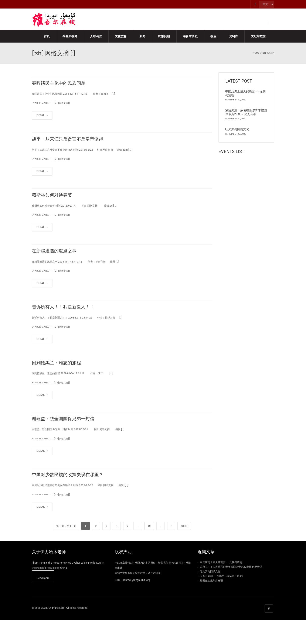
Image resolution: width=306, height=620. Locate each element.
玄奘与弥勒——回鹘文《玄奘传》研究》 (222, 575)
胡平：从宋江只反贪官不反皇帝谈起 (67, 139)
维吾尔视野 (69, 36)
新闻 (142, 36)
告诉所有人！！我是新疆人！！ (63, 306)
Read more (43, 578)
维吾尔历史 (190, 36)
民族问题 (164, 36)
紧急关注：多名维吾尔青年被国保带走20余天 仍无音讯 (246, 112)
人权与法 (96, 36)
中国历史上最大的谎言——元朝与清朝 (221, 562)
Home (256, 52)
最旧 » (184, 525)
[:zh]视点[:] (267, 52)
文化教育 (121, 36)
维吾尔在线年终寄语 (211, 580)
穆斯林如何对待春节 (52, 195)
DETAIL (42, 115)
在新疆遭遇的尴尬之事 (54, 250)
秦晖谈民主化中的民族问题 (58, 83)
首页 (47, 36)
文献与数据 (258, 36)
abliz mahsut (42, 103)
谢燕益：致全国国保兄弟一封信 (63, 418)
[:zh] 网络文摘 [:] (62, 103)
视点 (213, 36)
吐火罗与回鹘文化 (237, 129)
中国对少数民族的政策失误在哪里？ (67, 474)
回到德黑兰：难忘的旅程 (56, 362)
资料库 (233, 36)
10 (149, 525)
